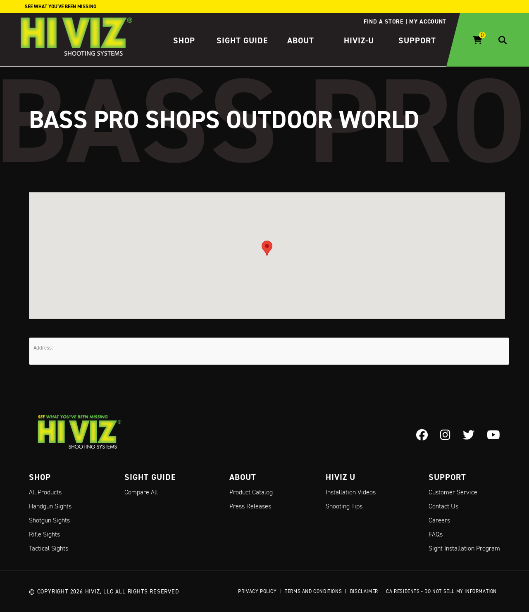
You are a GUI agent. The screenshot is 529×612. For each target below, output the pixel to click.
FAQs (436, 534)
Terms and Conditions (313, 591)
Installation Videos (351, 492)
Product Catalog (251, 492)
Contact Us (443, 506)
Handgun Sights (50, 506)
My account (427, 21)
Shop (184, 40)
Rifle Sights (44, 534)
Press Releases (250, 506)
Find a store (383, 21)
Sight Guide (242, 40)
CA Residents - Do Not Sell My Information (441, 591)
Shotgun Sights (49, 520)
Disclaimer (364, 591)
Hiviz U (340, 477)
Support (417, 40)
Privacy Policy (257, 591)
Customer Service (453, 492)
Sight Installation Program (464, 548)
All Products (45, 492)
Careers (439, 520)
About (300, 40)
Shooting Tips (344, 506)
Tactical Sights (48, 548)
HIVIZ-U (359, 40)
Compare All (141, 492)
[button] (267, 247)
